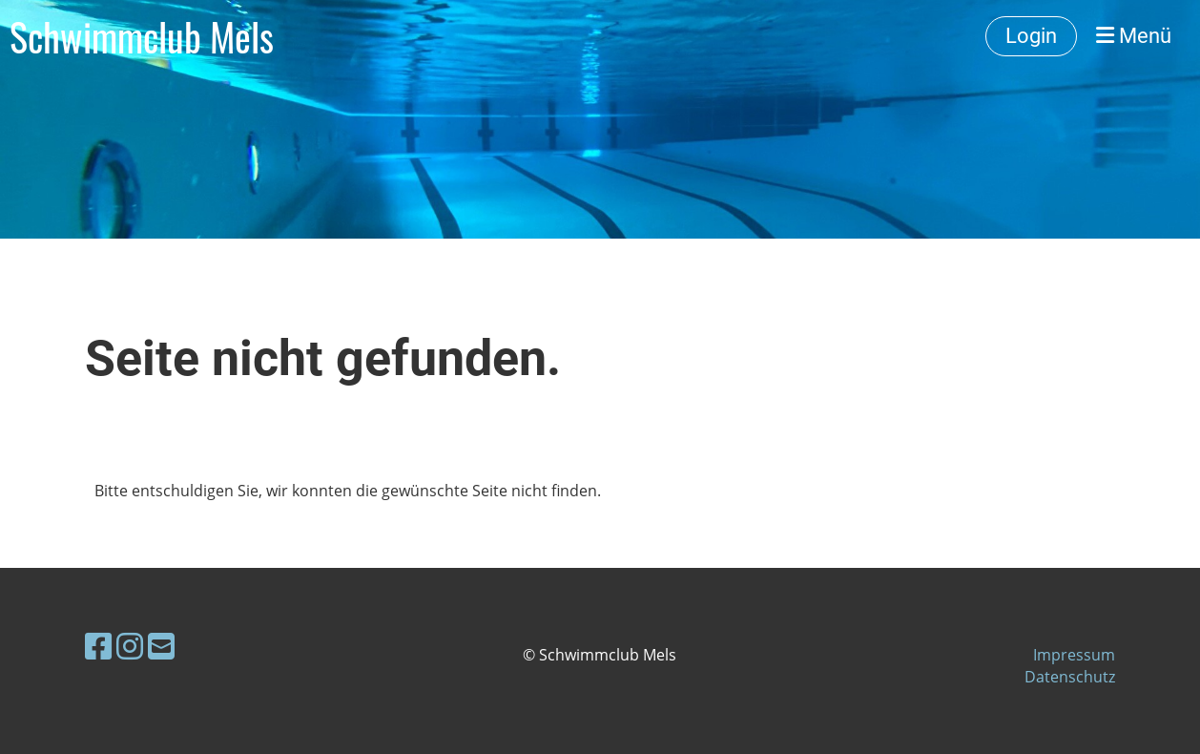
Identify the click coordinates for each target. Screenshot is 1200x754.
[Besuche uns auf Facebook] (98, 645)
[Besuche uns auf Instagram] (129, 645)
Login (1031, 36)
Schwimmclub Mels (142, 36)
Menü (1133, 36)
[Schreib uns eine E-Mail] (161, 645)
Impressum (1074, 654)
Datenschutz (1069, 676)
